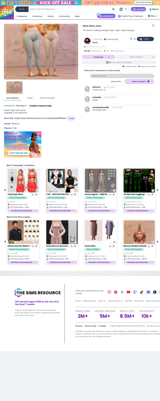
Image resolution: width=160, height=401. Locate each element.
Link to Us (102, 301)
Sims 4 (89, 30)
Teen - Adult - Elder (117, 30)
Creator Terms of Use (40, 105)
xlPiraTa (97, 87)
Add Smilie (116, 81)
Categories (21, 16)
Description (13, 98)
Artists (51, 16)
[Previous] (5, 189)
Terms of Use (90, 326)
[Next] (157, 189)
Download (98, 57)
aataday (97, 97)
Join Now (141, 9)
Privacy (78, 326)
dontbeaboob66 (101, 107)
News (77, 16)
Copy (71, 118)
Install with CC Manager (121, 62)
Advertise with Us (115, 301)
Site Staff (128, 301)
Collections (37, 16)
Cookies (102, 326)
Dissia (95, 42)
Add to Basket (136, 57)
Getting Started (89, 301)
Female (105, 30)
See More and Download (21, 211)
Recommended (47, 98)
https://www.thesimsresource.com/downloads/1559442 (40, 118)
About (78, 301)
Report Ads (139, 301)
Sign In (154, 9)
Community (64, 16)
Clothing (97, 30)
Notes (30, 98)
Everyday (130, 30)
